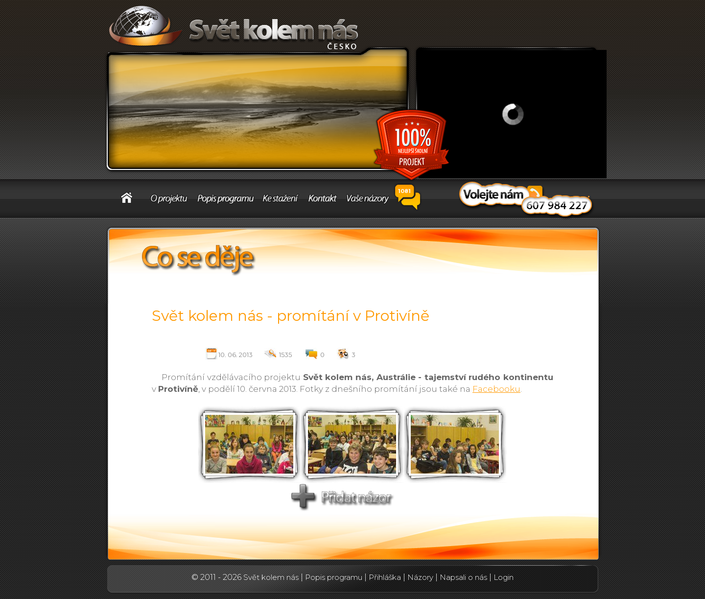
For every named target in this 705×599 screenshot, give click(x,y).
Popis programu (333, 577)
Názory (420, 577)
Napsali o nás (463, 577)
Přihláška (385, 577)
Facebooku (496, 389)
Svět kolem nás (271, 577)
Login (504, 577)
